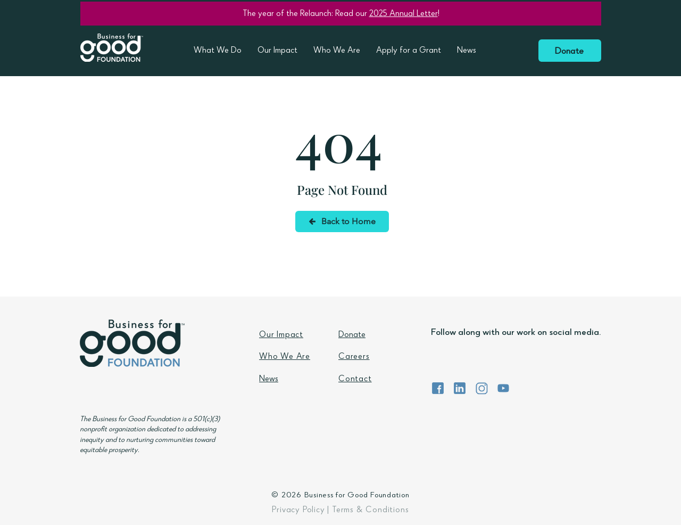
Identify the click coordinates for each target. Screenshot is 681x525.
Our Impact (281, 335)
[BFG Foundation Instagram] (481, 388)
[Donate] (569, 50)
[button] (217, 51)
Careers (354, 357)
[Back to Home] (342, 221)
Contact (355, 379)
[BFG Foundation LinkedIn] (460, 388)
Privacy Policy (298, 510)
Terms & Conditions (370, 510)
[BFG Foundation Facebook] (438, 388)
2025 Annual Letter (403, 14)
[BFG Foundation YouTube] (503, 388)
